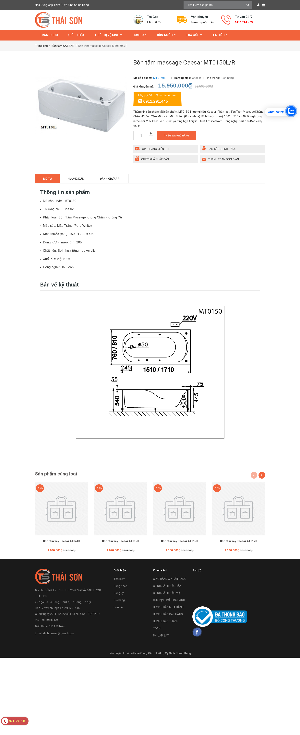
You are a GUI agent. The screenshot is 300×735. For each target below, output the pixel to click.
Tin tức (219, 35)
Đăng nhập (120, 586)
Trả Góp (194, 35)
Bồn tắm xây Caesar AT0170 (238, 541)
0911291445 (57, 626)
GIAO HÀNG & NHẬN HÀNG (169, 578)
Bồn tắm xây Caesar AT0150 (179, 541)
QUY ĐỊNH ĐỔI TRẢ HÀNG (169, 600)
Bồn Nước (166, 35)
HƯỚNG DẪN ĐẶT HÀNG (168, 614)
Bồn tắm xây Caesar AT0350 (120, 541)
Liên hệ (118, 607)
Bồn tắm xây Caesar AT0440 (61, 541)
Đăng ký (119, 593)
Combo (140, 35)
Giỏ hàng (119, 600)
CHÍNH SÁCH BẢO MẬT (167, 593)
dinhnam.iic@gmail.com (58, 633)
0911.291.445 (244, 22)
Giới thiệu (76, 35)
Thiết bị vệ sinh (108, 35)
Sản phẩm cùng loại (56, 474)
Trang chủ (49, 35)
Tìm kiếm (120, 578)
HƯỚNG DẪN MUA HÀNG (168, 607)
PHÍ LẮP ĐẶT (161, 635)
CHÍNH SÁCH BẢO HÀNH (168, 586)
